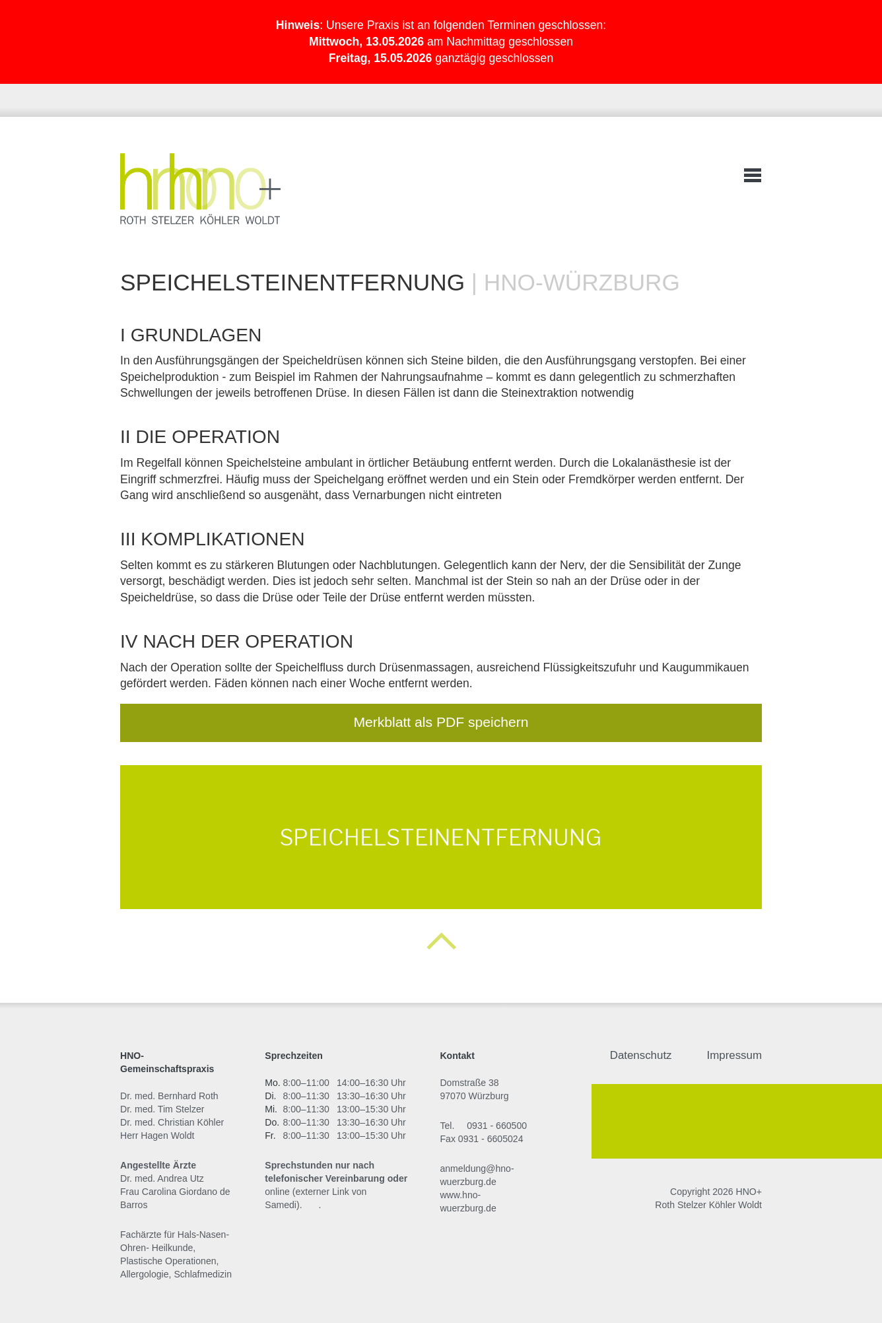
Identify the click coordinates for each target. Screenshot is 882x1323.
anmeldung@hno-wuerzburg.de (477, 1175)
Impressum (734, 1055)
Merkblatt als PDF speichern (440, 721)
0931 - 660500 (497, 1125)
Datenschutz (641, 1055)
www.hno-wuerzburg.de (468, 1201)
